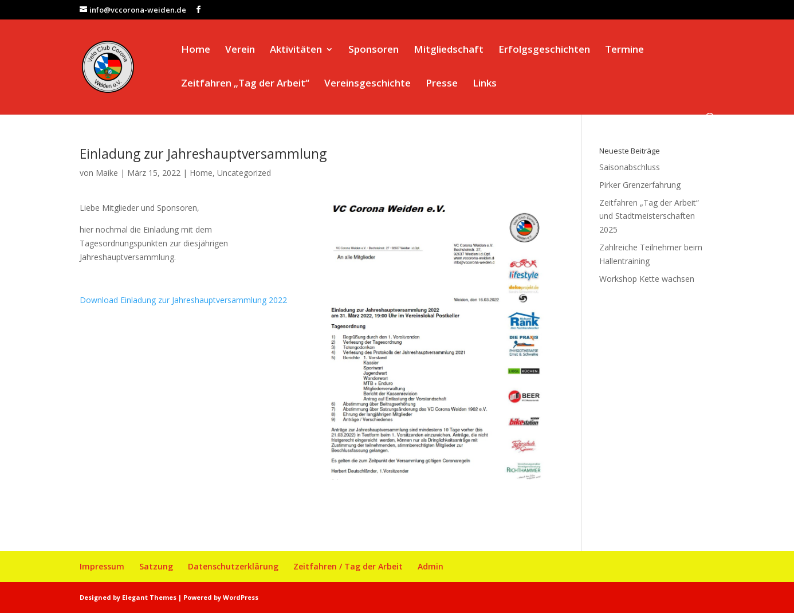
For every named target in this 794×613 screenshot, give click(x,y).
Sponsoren (373, 50)
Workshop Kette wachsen (646, 278)
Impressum (102, 566)
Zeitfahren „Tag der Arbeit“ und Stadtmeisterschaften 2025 (649, 216)
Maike (107, 172)
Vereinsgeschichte (367, 84)
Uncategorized (244, 172)
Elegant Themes (149, 597)
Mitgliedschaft (449, 50)
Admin (430, 566)
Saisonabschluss (629, 167)
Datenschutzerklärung (233, 566)
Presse (442, 84)
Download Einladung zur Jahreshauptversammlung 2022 (183, 299)
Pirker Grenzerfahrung (640, 184)
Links (485, 84)
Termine (624, 50)
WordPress (240, 597)
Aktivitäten (296, 50)
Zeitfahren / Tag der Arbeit (348, 566)
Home (195, 50)
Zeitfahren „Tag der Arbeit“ (245, 84)
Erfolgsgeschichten (544, 50)
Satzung (156, 566)
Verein (240, 50)
